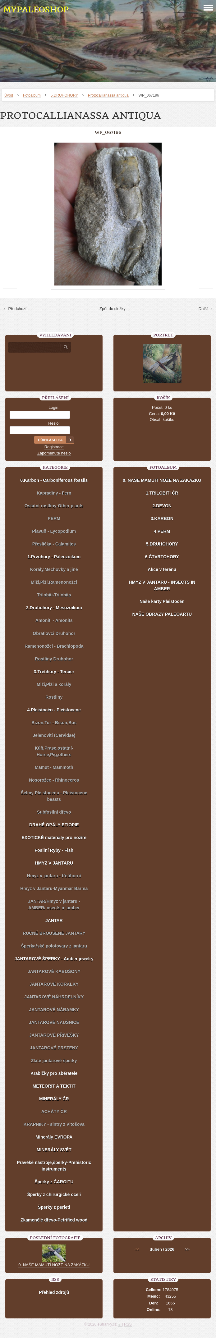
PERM (54, 518)
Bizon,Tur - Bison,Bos (53, 722)
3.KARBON (162, 518)
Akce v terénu (162, 569)
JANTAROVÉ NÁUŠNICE (54, 1022)
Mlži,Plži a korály (54, 684)
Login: (53, 407)
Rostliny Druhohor (54, 658)
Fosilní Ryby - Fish (54, 850)
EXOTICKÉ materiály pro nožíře (54, 837)
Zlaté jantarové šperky (54, 1060)
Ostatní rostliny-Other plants (54, 505)
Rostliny (53, 697)
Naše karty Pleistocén (162, 601)
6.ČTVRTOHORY (162, 556)
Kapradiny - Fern (54, 493)
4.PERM (162, 531)
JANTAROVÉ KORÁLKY (54, 984)
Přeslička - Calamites (54, 543)
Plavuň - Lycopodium (54, 531)
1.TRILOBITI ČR (162, 493)
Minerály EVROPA (53, 1137)
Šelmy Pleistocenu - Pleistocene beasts (54, 796)
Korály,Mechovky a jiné (54, 569)
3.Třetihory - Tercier (54, 671)
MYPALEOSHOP (35, 9)
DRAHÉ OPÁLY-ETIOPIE (54, 824)
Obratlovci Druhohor (54, 633)
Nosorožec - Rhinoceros (54, 780)
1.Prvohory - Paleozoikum (53, 556)
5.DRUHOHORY (64, 95)
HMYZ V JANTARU (54, 863)
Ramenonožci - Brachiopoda (54, 646)
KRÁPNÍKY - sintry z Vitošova (54, 1124)
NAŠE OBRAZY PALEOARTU (162, 614)
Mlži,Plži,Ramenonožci (54, 582)
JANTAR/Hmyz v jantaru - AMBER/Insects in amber (54, 904)
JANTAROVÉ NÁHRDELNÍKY (54, 996)
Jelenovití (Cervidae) (54, 735)
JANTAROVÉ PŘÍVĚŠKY (54, 1035)
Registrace (54, 447)
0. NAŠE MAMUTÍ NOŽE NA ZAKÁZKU (162, 480)
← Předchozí (14, 308)
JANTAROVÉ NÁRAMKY (54, 1009)
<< (136, 1249)
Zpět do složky (112, 308)
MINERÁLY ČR (54, 1098)
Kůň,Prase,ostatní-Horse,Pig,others (54, 751)
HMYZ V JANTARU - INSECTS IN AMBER (162, 585)
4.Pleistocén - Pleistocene (54, 709)
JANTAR (54, 920)
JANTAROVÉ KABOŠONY (54, 971)
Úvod (8, 95)
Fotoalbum (32, 95)
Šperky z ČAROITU (53, 1181)
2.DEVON (162, 505)
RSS (128, 1324)
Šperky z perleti (54, 1207)
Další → (206, 308)
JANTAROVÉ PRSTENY (54, 1047)
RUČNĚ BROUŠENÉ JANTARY (54, 933)
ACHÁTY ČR (54, 1111)
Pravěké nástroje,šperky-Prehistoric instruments (54, 1165)
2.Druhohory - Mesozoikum (54, 607)
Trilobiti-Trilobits (54, 594)
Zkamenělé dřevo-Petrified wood (54, 1219)
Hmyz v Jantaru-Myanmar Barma (54, 888)
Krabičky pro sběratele (53, 1073)
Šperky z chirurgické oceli (54, 1194)
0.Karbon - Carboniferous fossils (54, 480)
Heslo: (54, 423)
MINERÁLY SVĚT (54, 1149)
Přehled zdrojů (54, 1292)
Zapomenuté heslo (54, 453)
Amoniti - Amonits (54, 620)
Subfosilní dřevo (54, 812)
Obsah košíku (162, 419)
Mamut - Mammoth (54, 767)
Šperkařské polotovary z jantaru (54, 945)
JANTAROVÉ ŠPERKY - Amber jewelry (54, 958)
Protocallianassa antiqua (108, 95)
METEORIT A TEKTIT (54, 1086)
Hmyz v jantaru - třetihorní (54, 875)
